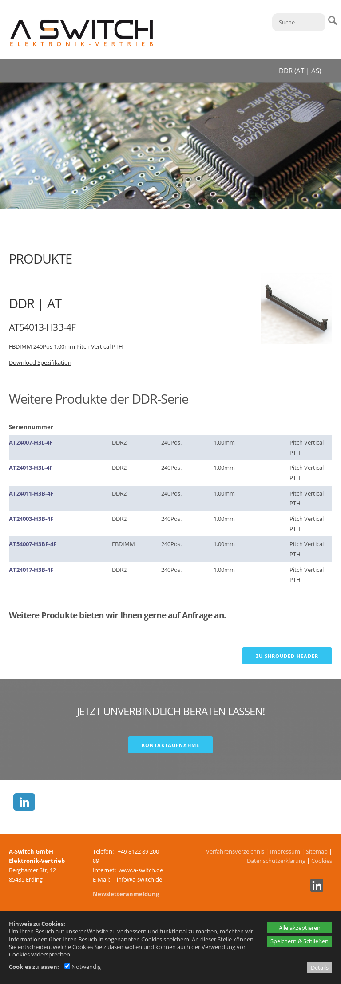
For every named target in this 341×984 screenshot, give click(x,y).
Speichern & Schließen (299, 941)
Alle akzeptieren (300, 928)
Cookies (321, 861)
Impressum (285, 851)
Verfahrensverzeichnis (235, 851)
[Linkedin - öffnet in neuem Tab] (315, 889)
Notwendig (82, 967)
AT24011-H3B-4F (31, 493)
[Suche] (298, 22)
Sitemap (317, 851)
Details (320, 968)
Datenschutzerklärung (276, 861)
